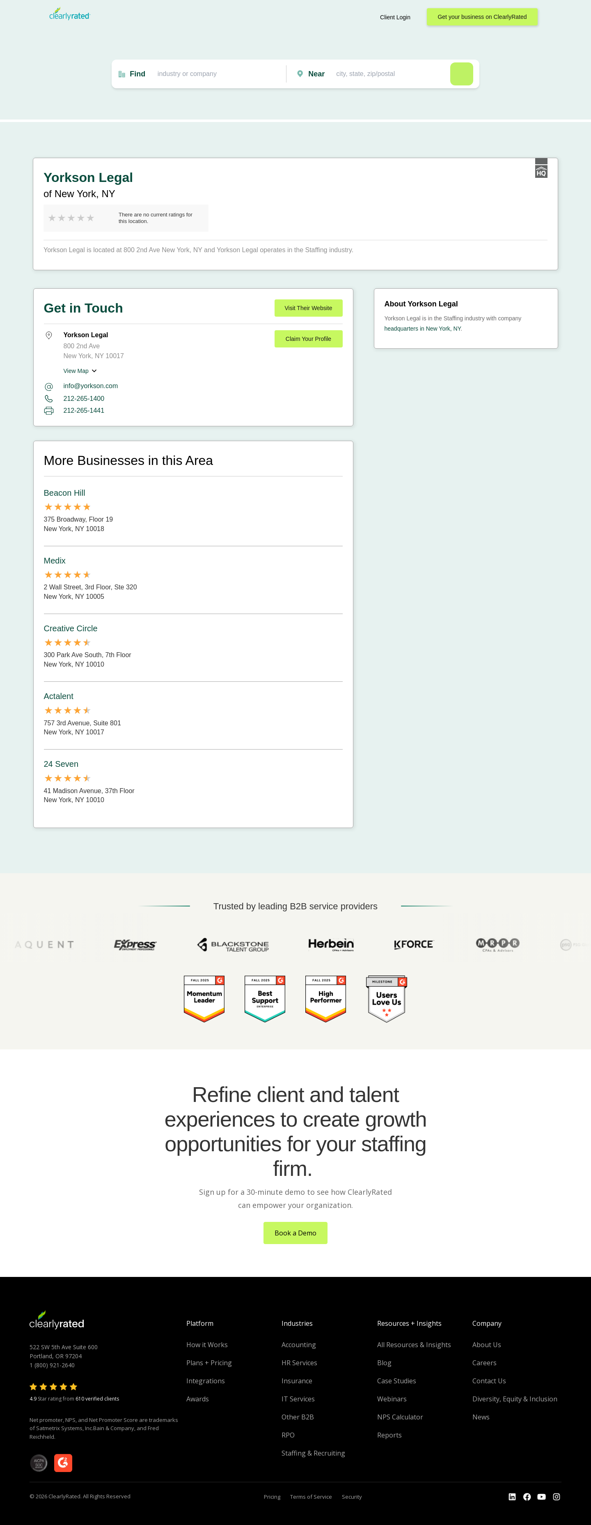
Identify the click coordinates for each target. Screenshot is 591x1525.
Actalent (58, 696)
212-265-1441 (84, 410)
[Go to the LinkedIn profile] (512, 1497)
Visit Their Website (308, 308)
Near (316, 74)
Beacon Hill (64, 492)
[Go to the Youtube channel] (542, 1497)
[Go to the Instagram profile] (556, 1497)
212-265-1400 (84, 398)
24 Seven (61, 763)
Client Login (395, 17)
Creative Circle (71, 628)
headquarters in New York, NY (423, 328)
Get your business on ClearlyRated (482, 17)
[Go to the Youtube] (527, 1497)
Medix (55, 560)
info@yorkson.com (91, 385)
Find (137, 74)
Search (461, 73)
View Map (76, 371)
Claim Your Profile (308, 339)
